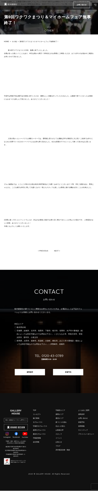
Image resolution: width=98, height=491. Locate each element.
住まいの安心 (60, 426)
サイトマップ (83, 430)
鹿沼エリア (59, 418)
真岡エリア (59, 414)
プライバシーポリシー (86, 434)
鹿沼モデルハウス (39, 434)
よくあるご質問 (83, 410)
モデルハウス (37, 422)
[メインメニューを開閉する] (93, 7)
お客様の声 (59, 430)
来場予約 (68, 372)
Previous (43, 251)
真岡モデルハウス (39, 430)
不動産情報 (37, 438)
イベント (59, 438)
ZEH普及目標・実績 (63, 450)
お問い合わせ (83, 418)
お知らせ (59, 442)
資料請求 (30, 372)
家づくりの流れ (61, 422)
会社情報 (36, 442)
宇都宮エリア (60, 410)
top (34, 410)
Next (57, 251)
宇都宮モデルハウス (40, 426)
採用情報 (81, 426)
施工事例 (36, 418)
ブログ (58, 446)
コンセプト (37, 414)
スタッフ (59, 434)
